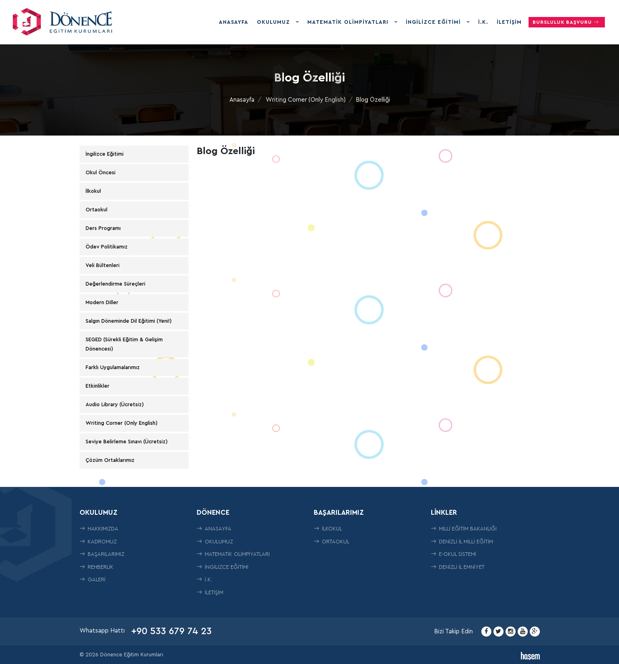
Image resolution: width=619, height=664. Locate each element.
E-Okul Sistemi (453, 554)
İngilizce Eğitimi (434, 22)
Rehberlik (96, 567)
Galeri (92, 579)
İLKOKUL (328, 528)
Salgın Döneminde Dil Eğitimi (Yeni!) (129, 321)
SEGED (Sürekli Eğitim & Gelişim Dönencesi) (124, 344)
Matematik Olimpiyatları (348, 22)
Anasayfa (233, 22)
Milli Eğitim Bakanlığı (464, 528)
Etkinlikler (97, 385)
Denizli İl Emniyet (458, 567)
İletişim (509, 22)
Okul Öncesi (100, 172)
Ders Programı (103, 228)
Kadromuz (98, 541)
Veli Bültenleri (103, 265)
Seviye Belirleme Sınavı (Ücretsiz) (127, 441)
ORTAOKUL (331, 541)
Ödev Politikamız (107, 246)
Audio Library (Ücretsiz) (115, 404)
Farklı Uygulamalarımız (113, 367)
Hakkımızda (99, 528)
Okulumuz (274, 22)
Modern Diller (102, 302)
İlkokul (93, 191)
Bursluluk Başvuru (567, 22)
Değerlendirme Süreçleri (115, 283)
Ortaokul (96, 209)
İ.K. (483, 22)
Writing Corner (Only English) (306, 100)
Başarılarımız (102, 554)
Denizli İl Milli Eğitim (462, 541)
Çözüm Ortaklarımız (110, 460)
